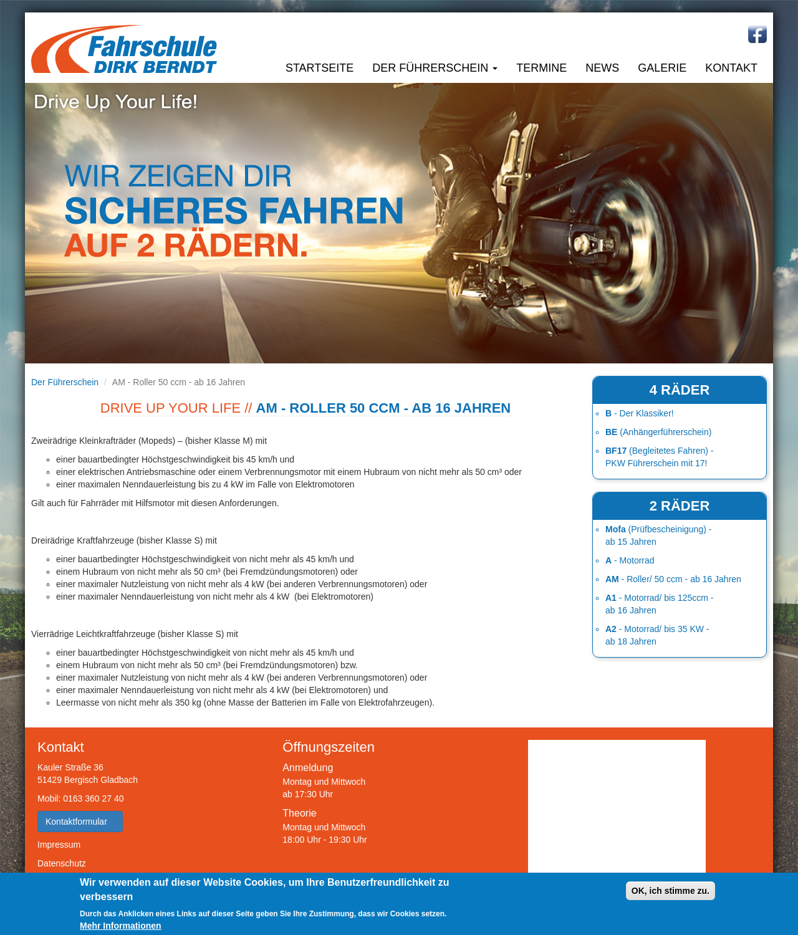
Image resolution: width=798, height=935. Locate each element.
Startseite (319, 68)
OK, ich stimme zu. (670, 891)
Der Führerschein (435, 68)
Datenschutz (61, 863)
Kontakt (731, 68)
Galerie (662, 68)
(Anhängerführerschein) (658, 432)
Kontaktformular (80, 822)
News (602, 68)
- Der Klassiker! (639, 413)
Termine (541, 68)
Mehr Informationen (120, 926)
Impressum (58, 845)
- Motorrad (630, 560)
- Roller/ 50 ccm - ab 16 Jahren (673, 579)
